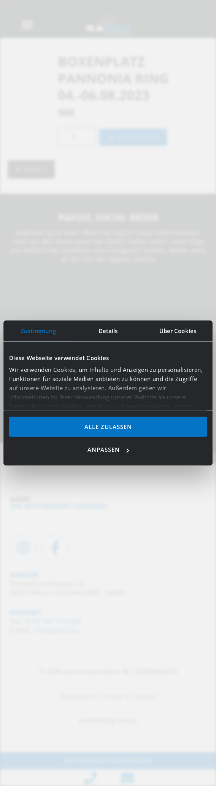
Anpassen (108, 449)
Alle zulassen (108, 426)
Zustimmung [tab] (38, 330)
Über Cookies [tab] (177, 330)
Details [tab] (108, 330)
